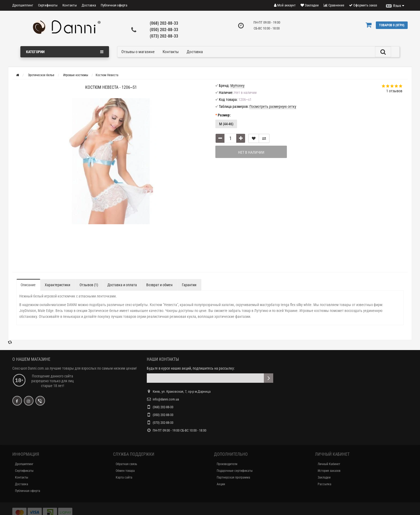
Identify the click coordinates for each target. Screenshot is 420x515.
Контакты (69, 5)
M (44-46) (226, 124)
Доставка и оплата (122, 285)
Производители (227, 464)
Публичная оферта (114, 5)
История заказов (329, 471)
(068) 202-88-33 (164, 23)
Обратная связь (126, 464)
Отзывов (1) (89, 285)
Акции (221, 484)
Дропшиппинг (22, 5)
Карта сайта (124, 477)
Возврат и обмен (159, 285)
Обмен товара (125, 471)
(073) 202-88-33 (164, 36)
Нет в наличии (251, 152)
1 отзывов (394, 91)
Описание (28, 285)
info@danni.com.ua (166, 399)
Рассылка (324, 484)
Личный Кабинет (329, 464)
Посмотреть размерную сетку (272, 106)
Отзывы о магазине (138, 51)
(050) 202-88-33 (164, 29)
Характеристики (57, 285)
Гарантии (189, 285)
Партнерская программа (233, 477)
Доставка (89, 5)
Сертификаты (48, 5)
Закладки (324, 477)
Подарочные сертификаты (235, 471)
